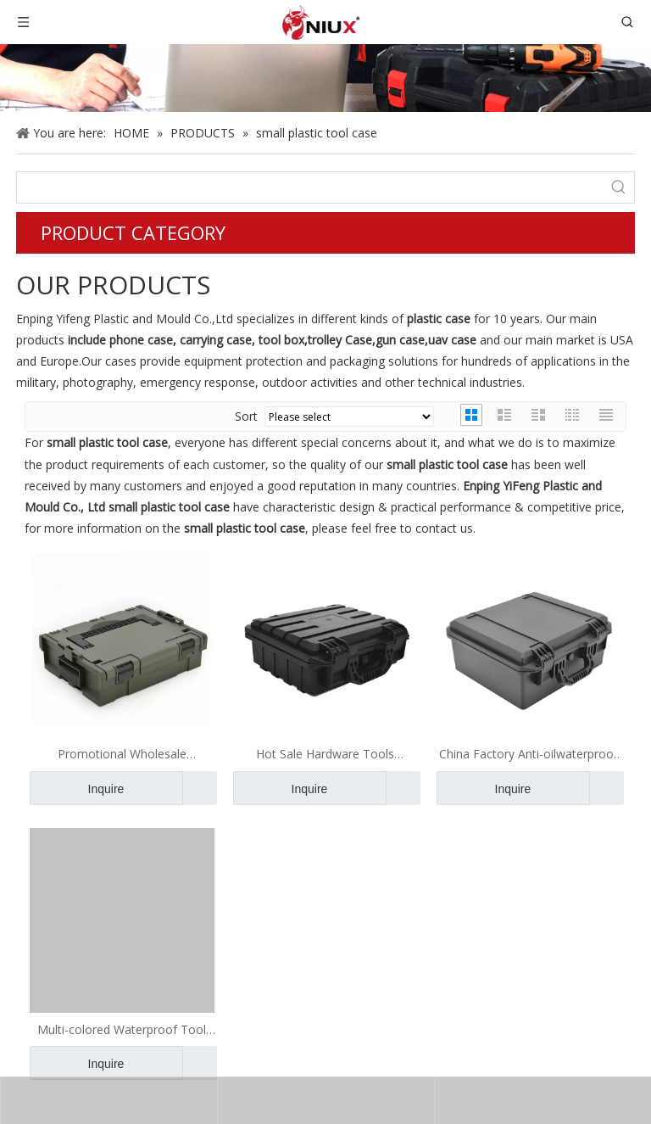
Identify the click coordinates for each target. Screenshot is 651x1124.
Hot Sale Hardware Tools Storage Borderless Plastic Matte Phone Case (325, 754)
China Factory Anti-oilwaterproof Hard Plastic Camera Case (528, 754)
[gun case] (325, 78)
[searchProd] (310, 187)
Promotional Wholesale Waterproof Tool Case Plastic (122, 754)
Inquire (77, 788)
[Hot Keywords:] (619, 187)
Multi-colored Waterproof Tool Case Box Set (121, 1029)
